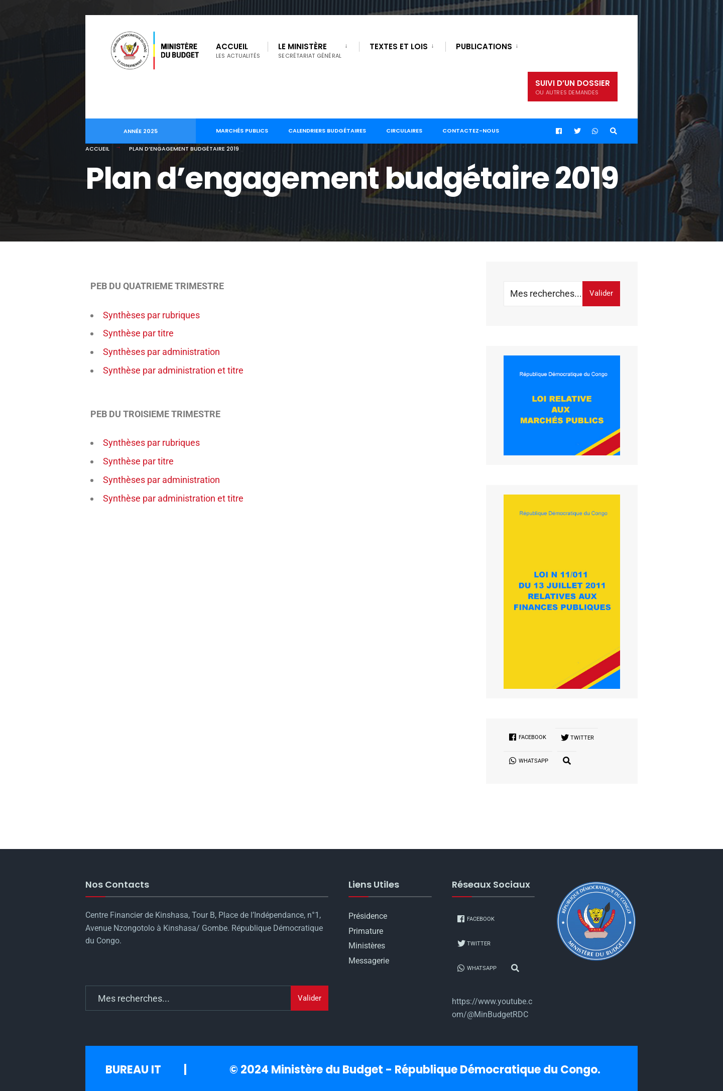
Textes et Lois (399, 46)
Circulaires (404, 131)
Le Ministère (309, 50)
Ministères (366, 945)
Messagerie (368, 960)
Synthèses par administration (161, 351)
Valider (601, 293)
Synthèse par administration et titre (173, 370)
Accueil (238, 50)
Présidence (367, 916)
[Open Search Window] (614, 131)
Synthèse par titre (138, 333)
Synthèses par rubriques (151, 315)
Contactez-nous (470, 131)
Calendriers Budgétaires (327, 131)
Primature (365, 931)
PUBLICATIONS (484, 46)
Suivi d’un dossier (572, 87)
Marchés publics (242, 131)
